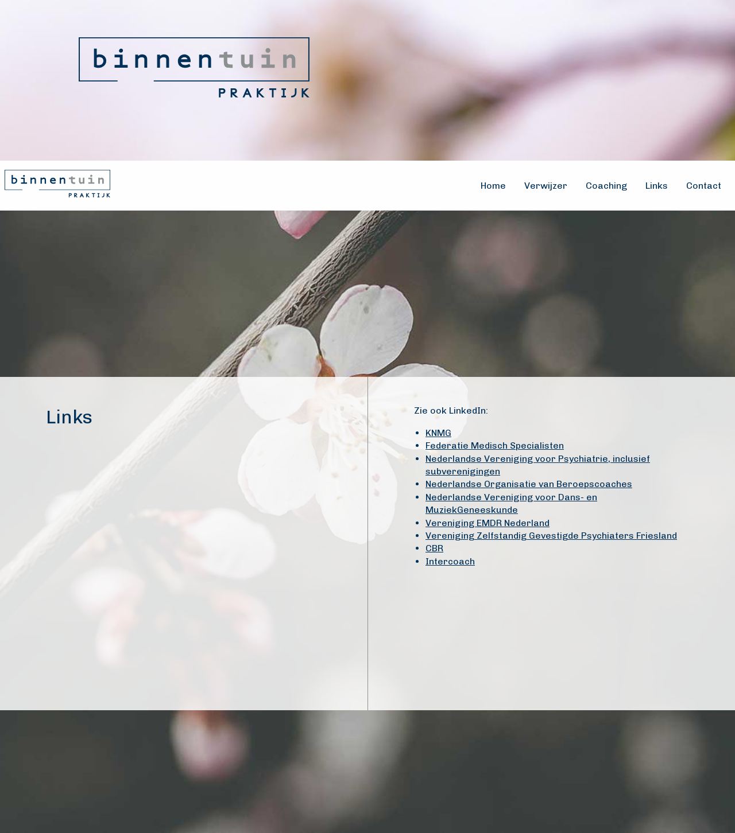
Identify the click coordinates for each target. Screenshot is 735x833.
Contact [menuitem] (703, 185)
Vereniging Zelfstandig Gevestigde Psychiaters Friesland (551, 535)
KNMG (438, 432)
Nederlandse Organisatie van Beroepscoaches (528, 483)
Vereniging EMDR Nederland (487, 522)
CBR (434, 548)
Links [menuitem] (656, 185)
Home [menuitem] (493, 185)
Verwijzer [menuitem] (545, 185)
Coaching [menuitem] (606, 185)
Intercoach (450, 561)
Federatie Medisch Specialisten (494, 445)
